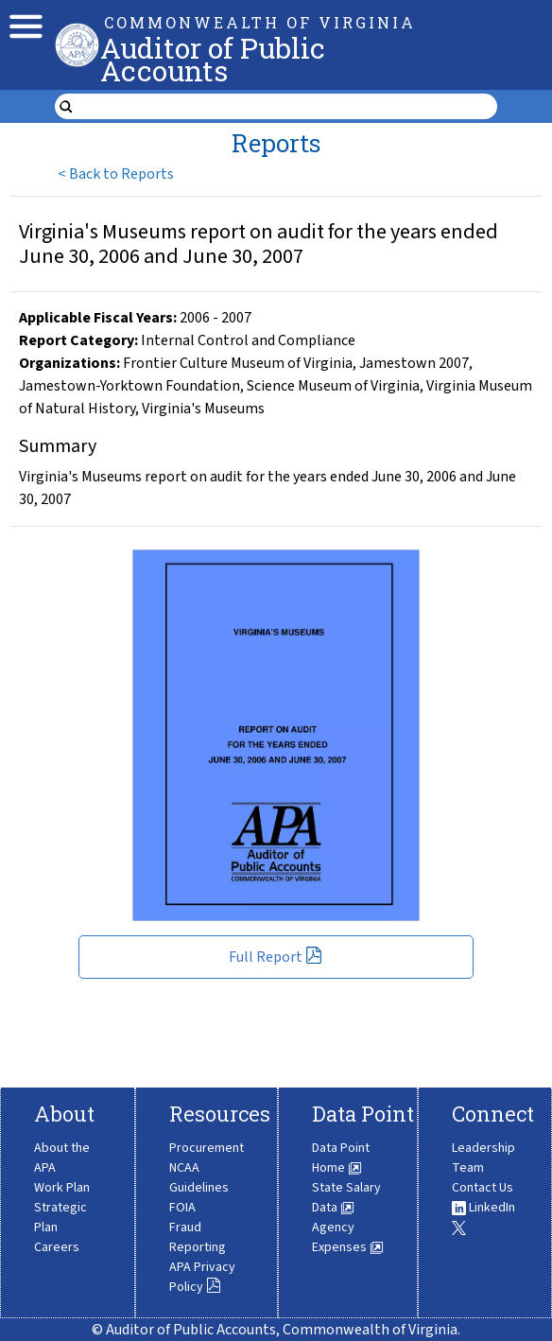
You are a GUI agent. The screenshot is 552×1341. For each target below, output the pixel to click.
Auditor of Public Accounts (212, 59)
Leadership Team (483, 1158)
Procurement (206, 1148)
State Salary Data (346, 1197)
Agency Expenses (348, 1237)
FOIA (182, 1207)
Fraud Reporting (197, 1237)
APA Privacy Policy (202, 1277)
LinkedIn (483, 1207)
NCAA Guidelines (199, 1177)
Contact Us (482, 1187)
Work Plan (62, 1187)
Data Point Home (341, 1158)
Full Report (275, 957)
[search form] (287, 107)
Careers (56, 1247)
